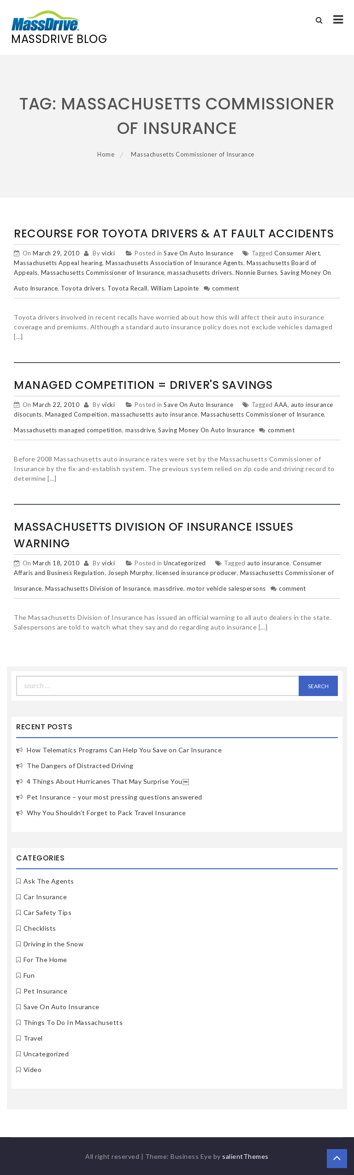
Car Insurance (45, 897)
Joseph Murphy (130, 572)
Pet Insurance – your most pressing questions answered (114, 797)
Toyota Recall (127, 288)
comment (225, 288)
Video (33, 1069)
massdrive (140, 430)
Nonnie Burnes (256, 272)
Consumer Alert (297, 253)
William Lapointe (175, 288)
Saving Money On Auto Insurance (206, 430)
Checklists (40, 928)
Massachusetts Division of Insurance (98, 588)
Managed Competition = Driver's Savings (143, 385)
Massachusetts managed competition (68, 430)
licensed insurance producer (196, 572)
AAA (281, 404)
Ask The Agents (49, 881)
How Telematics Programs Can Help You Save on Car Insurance (124, 750)
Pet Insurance (46, 991)
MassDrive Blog (59, 39)
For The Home (45, 959)
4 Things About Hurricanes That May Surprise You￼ (108, 781)
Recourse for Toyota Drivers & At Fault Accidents (174, 233)
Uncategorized (185, 563)
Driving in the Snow (54, 944)
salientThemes (245, 1156)
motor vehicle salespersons (226, 588)
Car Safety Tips (48, 912)
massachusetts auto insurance (154, 414)
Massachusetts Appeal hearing (58, 262)
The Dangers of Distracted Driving (80, 765)
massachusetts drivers (199, 272)
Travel (33, 1038)
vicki (108, 253)
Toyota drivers (82, 288)
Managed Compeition (76, 414)
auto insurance (268, 563)
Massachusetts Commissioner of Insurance (103, 272)
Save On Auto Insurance (198, 253)
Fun (29, 975)
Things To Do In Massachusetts (73, 1022)
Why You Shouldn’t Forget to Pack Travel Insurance (106, 813)
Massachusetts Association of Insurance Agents (174, 262)
